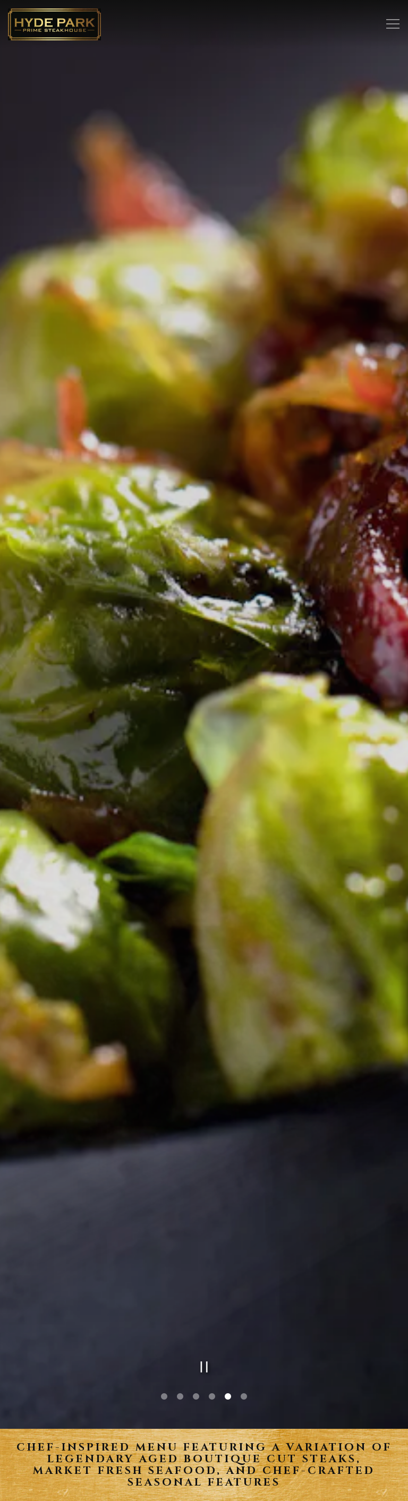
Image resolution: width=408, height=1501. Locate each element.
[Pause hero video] (204, 1272)
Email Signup (204, 1489)
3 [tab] (196, 1302)
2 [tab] (180, 1302)
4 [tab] (212, 1302)
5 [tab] (228, 1302)
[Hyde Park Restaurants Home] (54, 24)
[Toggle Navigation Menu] (393, 24)
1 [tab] (164, 1302)
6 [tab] (244, 1302)
